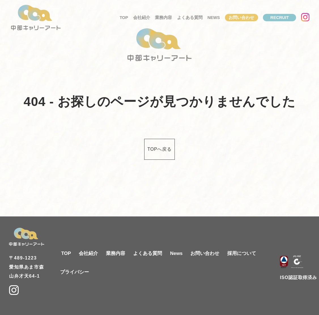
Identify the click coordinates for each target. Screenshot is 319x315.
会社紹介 (141, 17)
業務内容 (163, 17)
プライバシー (74, 272)
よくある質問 (190, 17)
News (213, 17)
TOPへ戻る (159, 149)
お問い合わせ (241, 17)
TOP (124, 17)
